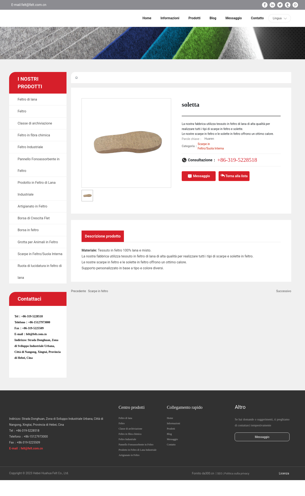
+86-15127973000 (39, 338)
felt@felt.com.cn (33, 5)
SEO (219, 489)
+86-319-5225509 (33, 344)
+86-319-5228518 (32, 332)
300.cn (209, 489)
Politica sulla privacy (236, 489)
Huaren (209, 138)
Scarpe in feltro (98, 292)
